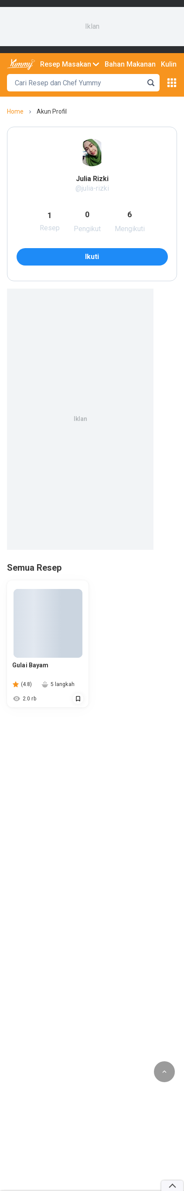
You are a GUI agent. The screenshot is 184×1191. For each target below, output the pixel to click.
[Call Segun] (78, 698)
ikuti (92, 256)
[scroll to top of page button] (164, 1071)
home (15, 111)
